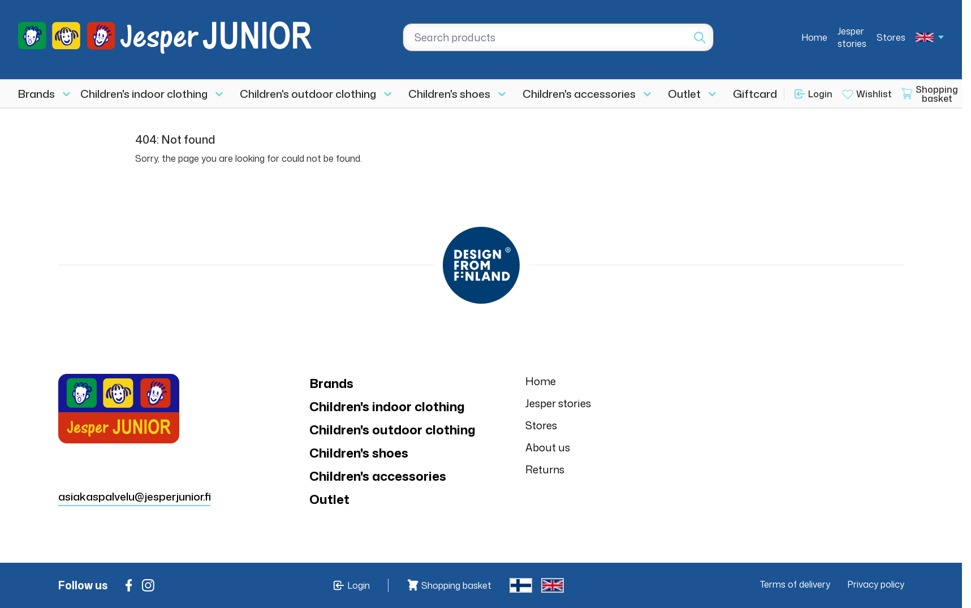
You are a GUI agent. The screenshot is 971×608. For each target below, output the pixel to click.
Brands (36, 93)
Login (820, 94)
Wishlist (874, 94)
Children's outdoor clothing (308, 93)
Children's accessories (579, 93)
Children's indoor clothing (144, 93)
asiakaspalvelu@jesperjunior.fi (134, 496)
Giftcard (755, 93)
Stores (891, 37)
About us (547, 447)
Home (814, 37)
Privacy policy (875, 584)
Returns (544, 469)
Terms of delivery (795, 584)
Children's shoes (449, 93)
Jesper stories (852, 37)
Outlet (684, 93)
